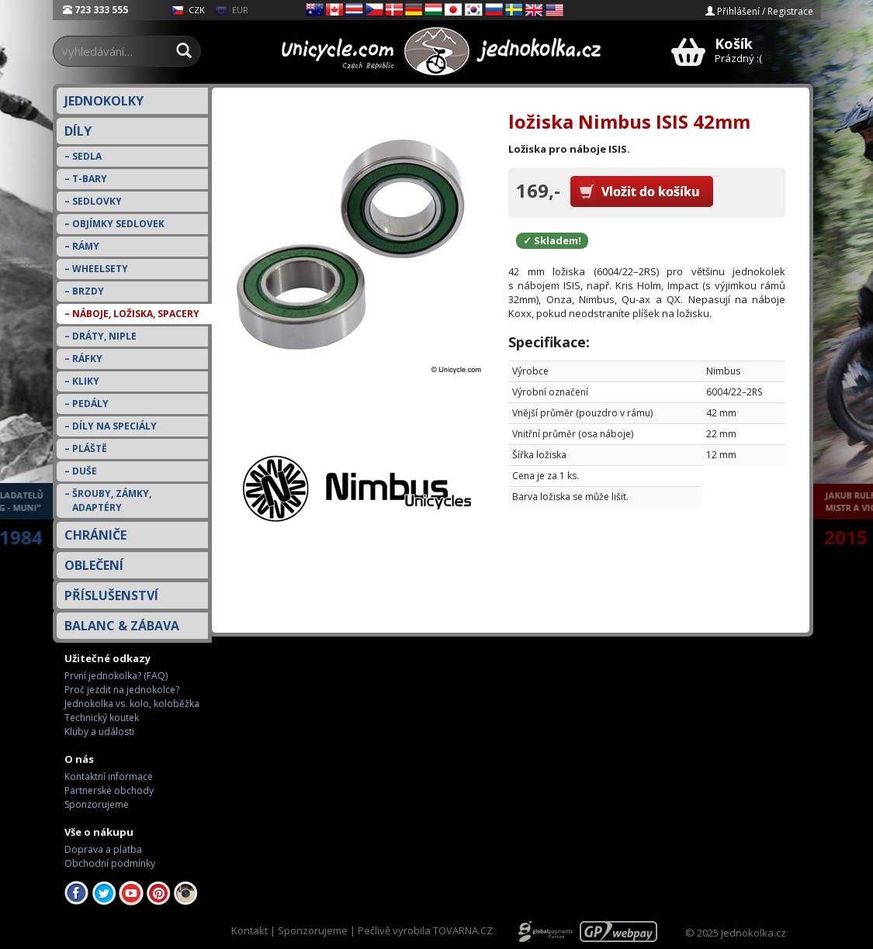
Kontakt (249, 930)
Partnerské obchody (109, 790)
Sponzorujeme (96, 804)
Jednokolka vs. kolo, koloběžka (131, 703)
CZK (188, 10)
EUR (231, 10)
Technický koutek (101, 717)
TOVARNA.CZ (463, 930)
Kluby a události (99, 731)
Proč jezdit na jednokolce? (121, 689)
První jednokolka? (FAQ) (116, 675)
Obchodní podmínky (109, 863)
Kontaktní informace (108, 776)
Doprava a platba (103, 849)
